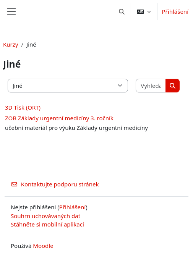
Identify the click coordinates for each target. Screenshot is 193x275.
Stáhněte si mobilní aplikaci (47, 224)
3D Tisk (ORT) (23, 107)
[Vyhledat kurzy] (151, 86)
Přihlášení (175, 11)
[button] (121, 11)
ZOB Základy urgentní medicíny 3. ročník (59, 118)
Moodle (43, 245)
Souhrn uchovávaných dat (45, 216)
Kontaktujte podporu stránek (55, 184)
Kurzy (10, 44)
